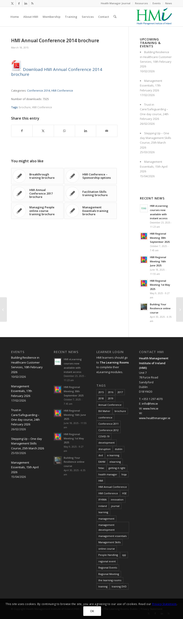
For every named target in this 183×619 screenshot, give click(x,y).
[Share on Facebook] (21, 131)
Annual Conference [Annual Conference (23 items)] (109, 404)
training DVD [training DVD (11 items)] (119, 586)
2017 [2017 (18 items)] (120, 392)
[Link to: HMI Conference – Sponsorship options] (90, 176)
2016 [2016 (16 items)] (110, 392)
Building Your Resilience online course (160, 308)
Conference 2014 (38, 90)
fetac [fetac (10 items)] (101, 468)
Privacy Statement (164, 604)
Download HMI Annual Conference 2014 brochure (56, 71)
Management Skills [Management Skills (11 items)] (109, 542)
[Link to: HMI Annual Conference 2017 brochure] (37, 193)
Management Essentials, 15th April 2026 (153, 166)
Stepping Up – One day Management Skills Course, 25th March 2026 (27, 443)
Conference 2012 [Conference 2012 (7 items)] (108, 430)
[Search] (115, 16)
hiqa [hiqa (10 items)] (124, 474)
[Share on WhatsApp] (64, 131)
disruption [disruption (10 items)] (104, 449)
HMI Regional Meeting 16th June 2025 (158, 261)
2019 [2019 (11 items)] (110, 398)
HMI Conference (62, 90)
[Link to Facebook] (19, 3)
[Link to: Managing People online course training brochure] (37, 211)
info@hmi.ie (150, 404)
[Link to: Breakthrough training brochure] (37, 176)
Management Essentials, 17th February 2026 (151, 85)
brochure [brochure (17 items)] (120, 411)
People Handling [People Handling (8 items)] (108, 555)
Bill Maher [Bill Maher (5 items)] (104, 411)
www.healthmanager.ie (154, 418)
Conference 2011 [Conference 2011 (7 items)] (108, 423)
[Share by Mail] (106, 131)
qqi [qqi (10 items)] (124, 555)
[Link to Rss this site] (32, 3)
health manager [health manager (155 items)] (107, 474)
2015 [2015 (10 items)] (101, 392)
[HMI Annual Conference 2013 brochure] (3, 309)
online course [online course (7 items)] (106, 548)
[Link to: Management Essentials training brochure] (90, 211)
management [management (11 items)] (106, 518)
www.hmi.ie (150, 408)
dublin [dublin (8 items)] (118, 449)
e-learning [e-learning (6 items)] (113, 455)
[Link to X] (12, 3)
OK (92, 611)
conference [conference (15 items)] (105, 417)
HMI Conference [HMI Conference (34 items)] (108, 493)
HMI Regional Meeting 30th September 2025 (160, 238)
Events (157, 3)
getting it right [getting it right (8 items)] (117, 468)
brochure (25, 107)
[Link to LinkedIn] (25, 3)
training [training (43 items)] (102, 586)
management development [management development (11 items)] (106, 527)
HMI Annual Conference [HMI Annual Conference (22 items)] (112, 486)
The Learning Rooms (114, 362)
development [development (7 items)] (106, 442)
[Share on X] (43, 131)
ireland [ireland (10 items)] (102, 506)
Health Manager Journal (115, 3)
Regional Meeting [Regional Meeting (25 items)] (108, 574)
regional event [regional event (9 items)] (107, 561)
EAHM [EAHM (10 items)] (101, 461)
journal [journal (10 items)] (115, 506)
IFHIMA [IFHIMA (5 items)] (102, 499)
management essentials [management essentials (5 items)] (112, 536)
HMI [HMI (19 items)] (100, 480)
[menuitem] (116, 3)
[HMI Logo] (154, 16)
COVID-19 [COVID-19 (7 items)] (103, 436)
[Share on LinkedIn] (85, 131)
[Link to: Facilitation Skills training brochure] (90, 193)
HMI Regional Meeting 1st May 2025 (160, 285)
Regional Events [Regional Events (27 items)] (107, 567)
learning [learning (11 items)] (103, 512)
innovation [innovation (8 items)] (117, 499)
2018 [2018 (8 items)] (101, 398)
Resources (141, 3)
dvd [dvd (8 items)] (100, 455)
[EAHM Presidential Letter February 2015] (179, 309)
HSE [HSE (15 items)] (124, 493)
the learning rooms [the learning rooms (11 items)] (109, 580)
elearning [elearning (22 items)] (115, 461)
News (168, 3)
